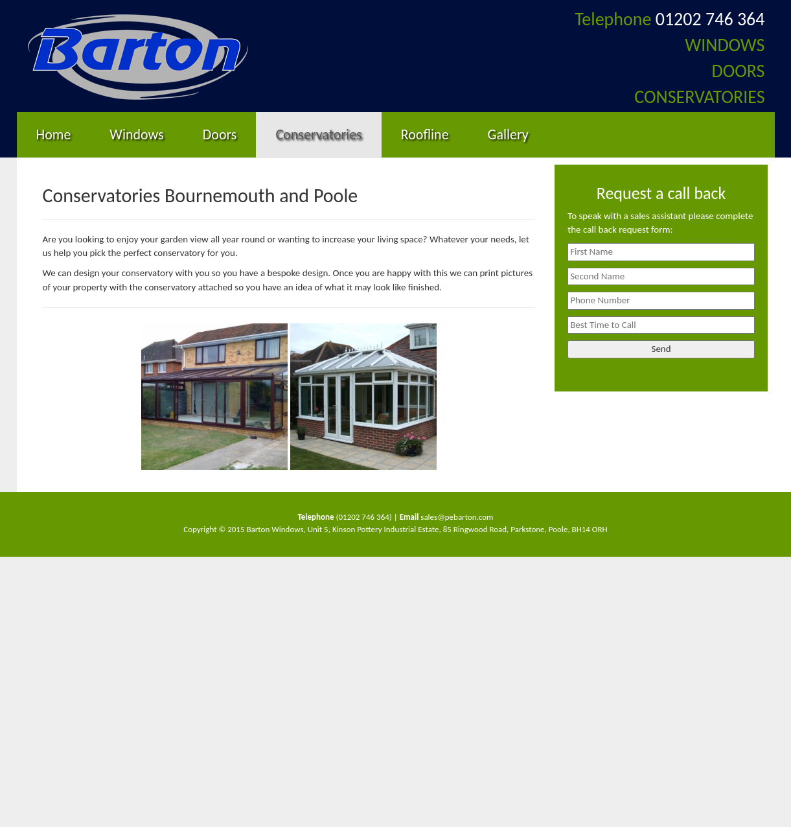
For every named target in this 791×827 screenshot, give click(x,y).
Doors (220, 134)
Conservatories (318, 134)
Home (53, 134)
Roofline (425, 134)
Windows (136, 134)
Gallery (508, 134)
